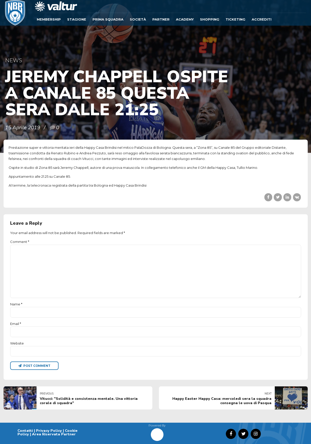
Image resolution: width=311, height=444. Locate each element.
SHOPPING (209, 19)
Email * (15, 324)
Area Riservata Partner (54, 434)
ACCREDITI (261, 19)
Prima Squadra (108, 19)
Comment (19, 242)
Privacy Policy (49, 430)
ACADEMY (185, 19)
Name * (16, 304)
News (13, 60)
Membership (49, 19)
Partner (161, 19)
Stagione (76, 19)
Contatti (25, 430)
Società (138, 19)
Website (17, 343)
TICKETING (235, 19)
